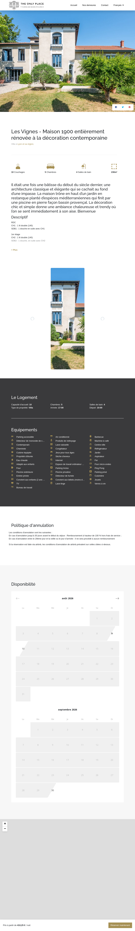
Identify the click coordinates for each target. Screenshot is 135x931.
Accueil (73, 5)
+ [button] (5, 824)
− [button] (5, 828)
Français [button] (117, 5)
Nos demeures (89, 5)
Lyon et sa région (25, 144)
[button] (117, 598)
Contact (104, 5)
